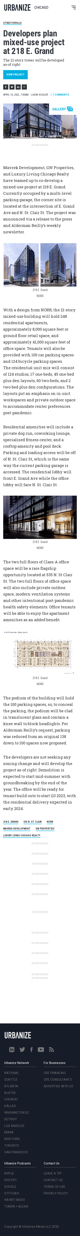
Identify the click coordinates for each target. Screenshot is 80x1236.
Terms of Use (54, 1186)
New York (12, 1139)
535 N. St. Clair (32, 821)
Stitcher (11, 1193)
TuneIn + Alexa (16, 1206)
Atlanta (11, 1086)
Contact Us (53, 1180)
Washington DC (16, 1112)
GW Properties (45, 828)
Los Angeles (14, 1126)
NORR (50, 821)
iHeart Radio (14, 1200)
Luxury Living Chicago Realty (21, 835)
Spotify (10, 1180)
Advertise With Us (58, 1086)
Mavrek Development (17, 828)
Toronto (11, 1145)
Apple (9, 1173)
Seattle (11, 1079)
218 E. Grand (10, 821)
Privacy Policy (56, 1193)
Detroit (10, 1119)
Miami (8, 1132)
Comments (59, 94)
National (11, 1073)
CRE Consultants (58, 1079)
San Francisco (16, 1152)
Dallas (10, 1106)
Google (10, 1186)
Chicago (11, 1099)
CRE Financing (55, 1073)
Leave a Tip (53, 1173)
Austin (9, 1093)
